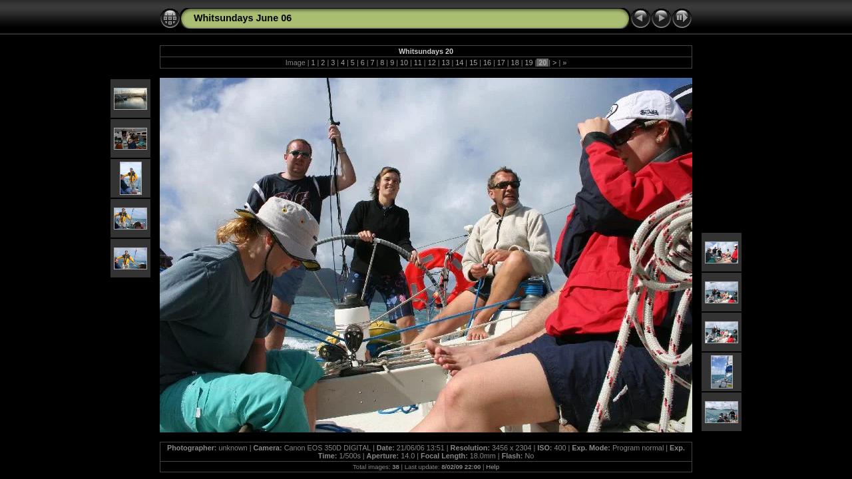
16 (487, 63)
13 (445, 63)
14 (459, 63)
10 (404, 63)
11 (418, 63)
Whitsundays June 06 (243, 18)
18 (515, 63)
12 (432, 63)
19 (528, 63)
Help (492, 466)
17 (501, 63)
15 (473, 63)
